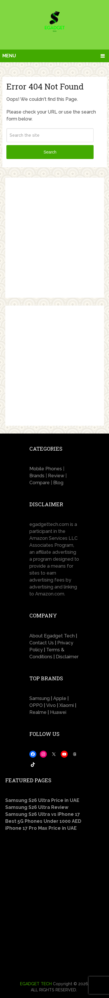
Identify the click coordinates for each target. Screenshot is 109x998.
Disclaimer (67, 656)
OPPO (36, 705)
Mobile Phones (45, 468)
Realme (38, 712)
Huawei (58, 712)
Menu (9, 56)
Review (56, 475)
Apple (60, 698)
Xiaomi (67, 705)
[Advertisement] (54, 237)
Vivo (51, 705)
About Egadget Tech (52, 636)
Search (50, 152)
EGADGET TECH (36, 983)
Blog (58, 482)
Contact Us (41, 643)
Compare (39, 482)
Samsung (39, 698)
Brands (36, 475)
